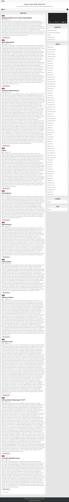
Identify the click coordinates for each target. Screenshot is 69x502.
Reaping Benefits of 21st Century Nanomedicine (17, 18)
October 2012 (51, 171)
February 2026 (51, 49)
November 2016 (51, 118)
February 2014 (51, 148)
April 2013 (50, 169)
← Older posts (5, 492)
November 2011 (51, 189)
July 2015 (50, 134)
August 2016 (51, 123)
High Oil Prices (7, 224)
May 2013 (50, 166)
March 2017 (50, 113)
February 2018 (51, 100)
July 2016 (50, 125)
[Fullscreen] (65, 22)
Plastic (4, 150)
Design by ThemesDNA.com (35, 500)
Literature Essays (7, 341)
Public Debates (6, 262)
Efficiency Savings (7, 297)
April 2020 (50, 67)
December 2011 (51, 187)
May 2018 (50, 93)
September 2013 (51, 157)
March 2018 (50, 97)
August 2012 (51, 173)
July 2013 (50, 162)
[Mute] (63, 22)
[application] (57, 18)
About (49, 209)
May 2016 (50, 127)
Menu (4, 1)
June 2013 (50, 164)
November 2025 (51, 56)
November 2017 (51, 106)
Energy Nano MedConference (34, 4)
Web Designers (6, 193)
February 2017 (51, 116)
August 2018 (51, 88)
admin (3, 19)
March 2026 (50, 47)
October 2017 (51, 109)
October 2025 (51, 58)
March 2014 (50, 146)
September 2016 (51, 120)
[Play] (50, 22)
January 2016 (51, 132)
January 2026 (51, 51)
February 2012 (51, 182)
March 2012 (50, 180)
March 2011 (50, 194)
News (3, 15)
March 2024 (50, 65)
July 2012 (50, 175)
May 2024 (50, 61)
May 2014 (50, 141)
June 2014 (50, 139)
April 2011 (50, 192)
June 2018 (50, 90)
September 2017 (51, 111)
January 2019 (51, 79)
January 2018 (51, 102)
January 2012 (51, 185)
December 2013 (51, 152)
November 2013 (51, 155)
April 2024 (50, 63)
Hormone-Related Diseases (10, 90)
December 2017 (51, 104)
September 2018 (51, 86)
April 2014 (50, 143)
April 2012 (50, 178)
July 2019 (50, 70)
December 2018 (51, 81)
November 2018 (51, 84)
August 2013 (51, 159)
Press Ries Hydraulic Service (11, 458)
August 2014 (50, 136)
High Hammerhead (8, 42)
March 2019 (50, 74)
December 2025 (51, 54)
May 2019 (50, 72)
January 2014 (51, 150)
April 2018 (50, 95)
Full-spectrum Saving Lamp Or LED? (13, 400)
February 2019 (51, 77)
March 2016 (50, 129)
